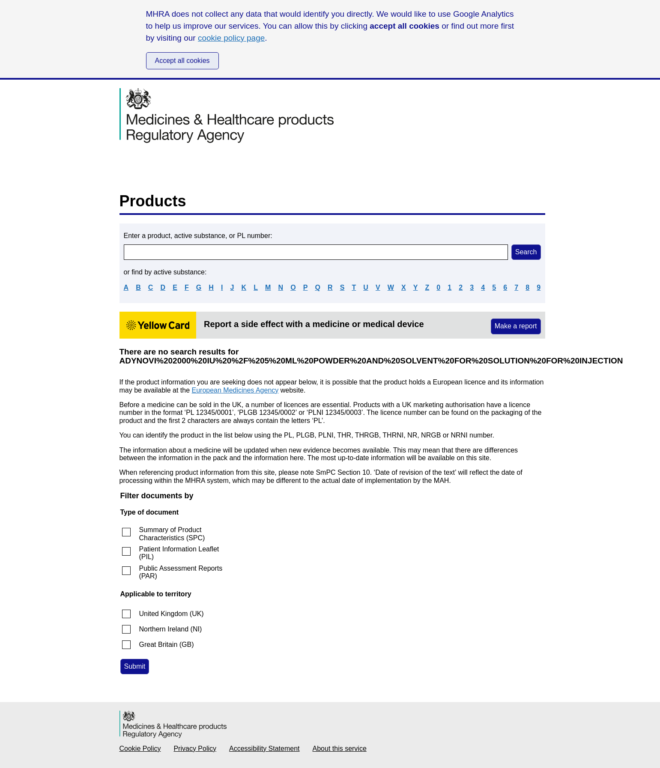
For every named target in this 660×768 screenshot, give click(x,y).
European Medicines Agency (235, 390)
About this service (340, 748)
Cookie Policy (140, 748)
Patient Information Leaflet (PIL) (179, 552)
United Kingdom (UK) (171, 613)
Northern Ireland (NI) (170, 629)
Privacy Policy (194, 748)
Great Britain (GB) (166, 644)
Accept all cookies (182, 60)
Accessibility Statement (264, 748)
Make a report (516, 326)
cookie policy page (231, 37)
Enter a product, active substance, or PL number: (198, 235)
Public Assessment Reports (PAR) (181, 572)
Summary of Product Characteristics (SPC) (172, 533)
